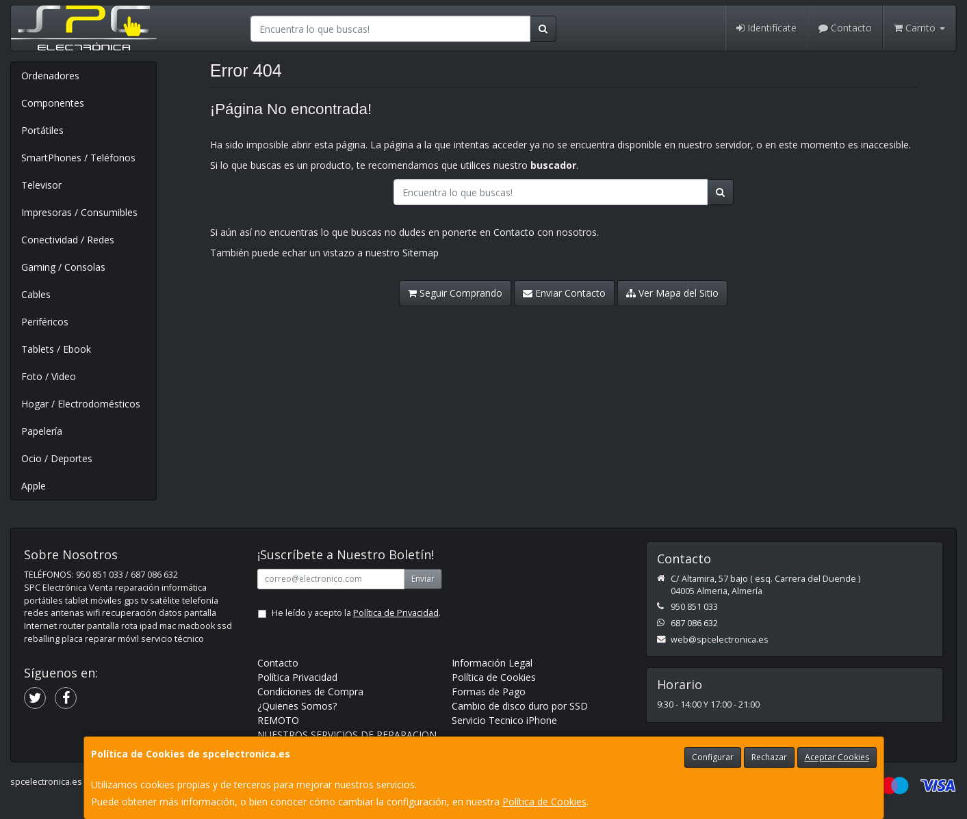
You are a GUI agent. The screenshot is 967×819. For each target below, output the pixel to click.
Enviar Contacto (564, 292)
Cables (36, 294)
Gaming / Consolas (63, 266)
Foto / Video (48, 376)
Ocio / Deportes (56, 458)
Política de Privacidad (396, 613)
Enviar (423, 579)
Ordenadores (50, 75)
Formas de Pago (489, 691)
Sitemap (420, 252)
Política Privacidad (297, 677)
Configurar (713, 757)
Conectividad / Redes (67, 239)
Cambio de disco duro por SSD (520, 705)
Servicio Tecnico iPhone (504, 720)
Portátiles (42, 130)
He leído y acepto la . (356, 613)
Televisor (41, 184)
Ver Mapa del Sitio (672, 292)
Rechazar (769, 757)
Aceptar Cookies (837, 757)
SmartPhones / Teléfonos (78, 157)
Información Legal (492, 662)
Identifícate (766, 27)
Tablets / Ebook (56, 349)
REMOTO (278, 720)
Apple (33, 485)
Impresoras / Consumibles (79, 212)
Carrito (919, 27)
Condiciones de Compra (310, 691)
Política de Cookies (544, 801)
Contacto (845, 27)
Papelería (41, 431)
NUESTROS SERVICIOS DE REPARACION (347, 734)
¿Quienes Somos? (297, 705)
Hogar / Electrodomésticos (80, 403)
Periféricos (44, 321)
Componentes (52, 102)
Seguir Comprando (455, 292)
